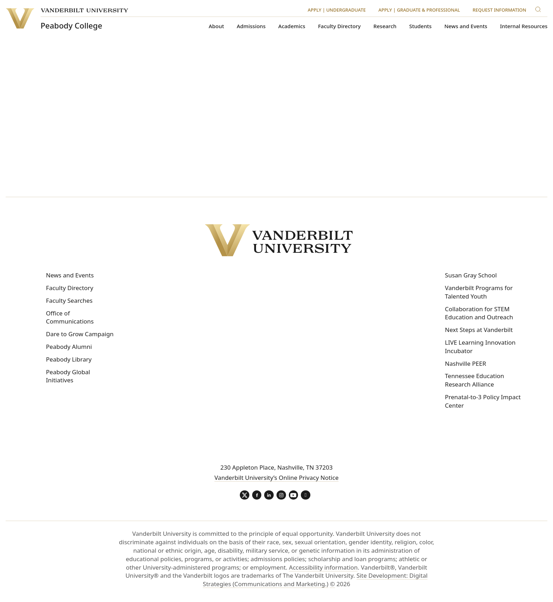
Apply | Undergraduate (337, 10)
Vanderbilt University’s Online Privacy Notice (276, 478)
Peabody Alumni (69, 347)
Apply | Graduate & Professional (419, 10)
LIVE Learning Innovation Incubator (480, 346)
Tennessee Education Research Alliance (474, 380)
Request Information (499, 10)
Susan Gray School (471, 275)
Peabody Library (68, 359)
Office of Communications (69, 317)
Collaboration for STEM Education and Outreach (479, 313)
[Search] (539, 8)
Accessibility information (323, 568)
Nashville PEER (465, 363)
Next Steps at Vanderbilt (479, 330)
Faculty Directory (339, 26)
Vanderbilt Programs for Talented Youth (479, 292)
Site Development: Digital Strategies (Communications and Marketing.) (315, 581)
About (216, 26)
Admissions (251, 26)
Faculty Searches (69, 300)
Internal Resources (524, 26)
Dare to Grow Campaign (80, 334)
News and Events (465, 26)
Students (420, 26)
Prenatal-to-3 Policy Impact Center (483, 401)
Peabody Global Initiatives (68, 376)
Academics (291, 26)
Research (384, 26)
